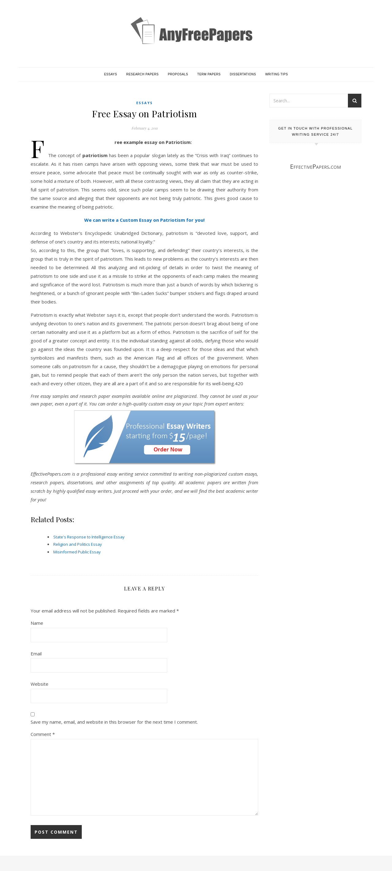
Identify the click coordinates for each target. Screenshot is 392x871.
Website (39, 684)
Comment (43, 734)
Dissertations (243, 74)
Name (37, 623)
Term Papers (209, 74)
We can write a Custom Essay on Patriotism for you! (144, 220)
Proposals (178, 74)
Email (36, 653)
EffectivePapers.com (315, 166)
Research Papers (142, 74)
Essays (110, 74)
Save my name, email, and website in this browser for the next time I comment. (114, 722)
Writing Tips (276, 74)
